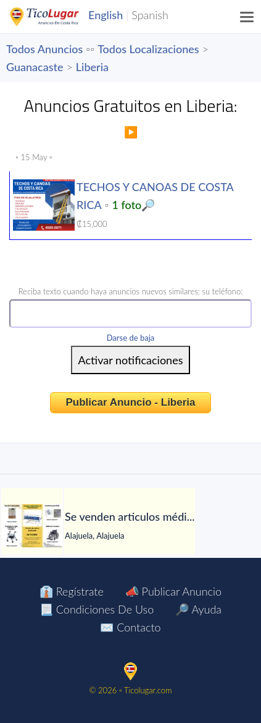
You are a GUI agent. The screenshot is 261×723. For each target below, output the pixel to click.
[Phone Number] (130, 313)
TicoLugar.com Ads (57, 16)
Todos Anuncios (44, 49)
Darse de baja (131, 338)
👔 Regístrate (71, 591)
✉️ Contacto (130, 627)
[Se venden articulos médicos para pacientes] (32, 525)
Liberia (92, 67)
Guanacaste (35, 67)
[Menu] (247, 16)
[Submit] (131, 360)
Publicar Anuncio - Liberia (130, 402)
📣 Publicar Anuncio (173, 591)
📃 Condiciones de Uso (96, 609)
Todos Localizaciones (148, 49)
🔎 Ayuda (198, 609)
